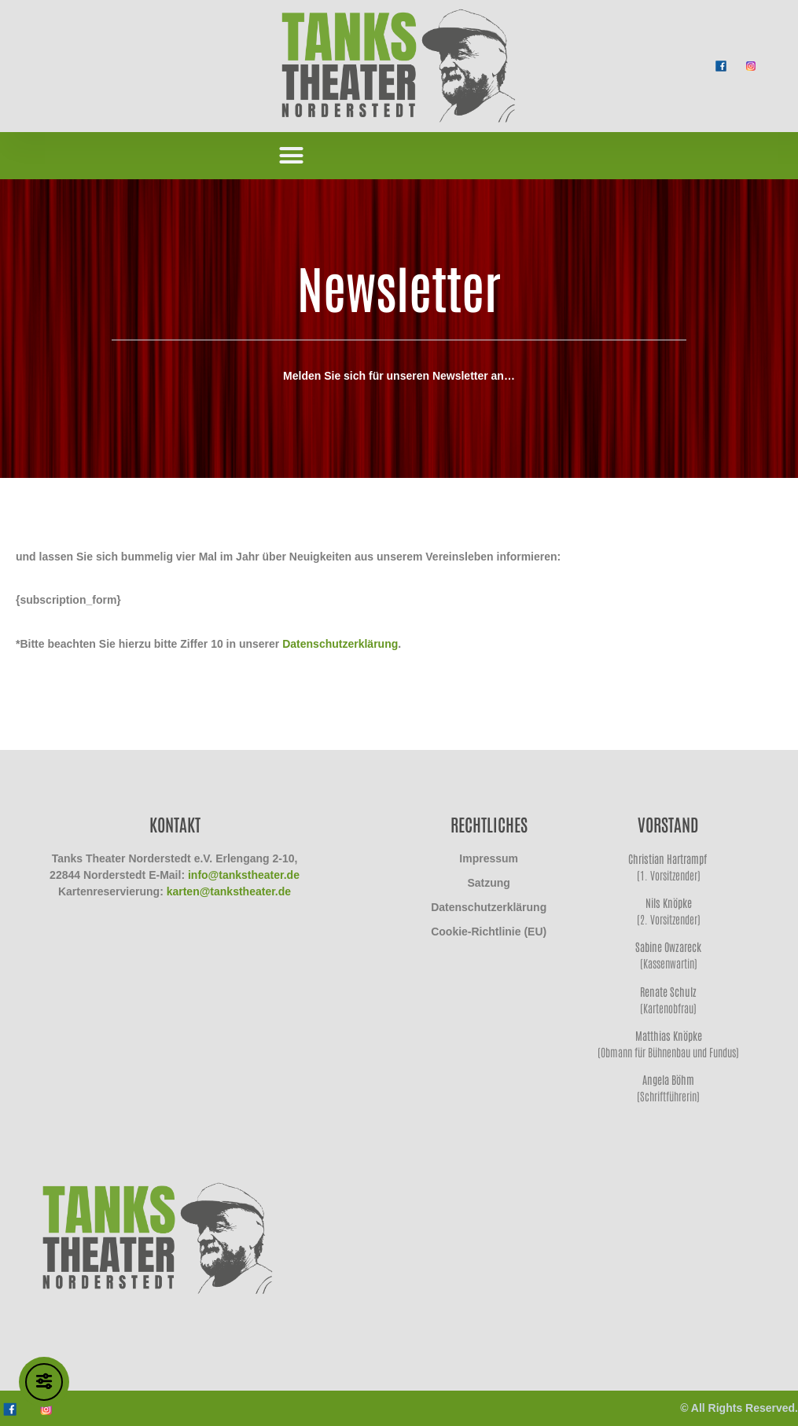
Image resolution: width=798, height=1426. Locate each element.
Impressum (488, 858)
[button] (291, 155)
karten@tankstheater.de (229, 891)
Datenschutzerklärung (340, 644)
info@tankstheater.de (244, 875)
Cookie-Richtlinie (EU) (488, 931)
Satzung (488, 883)
